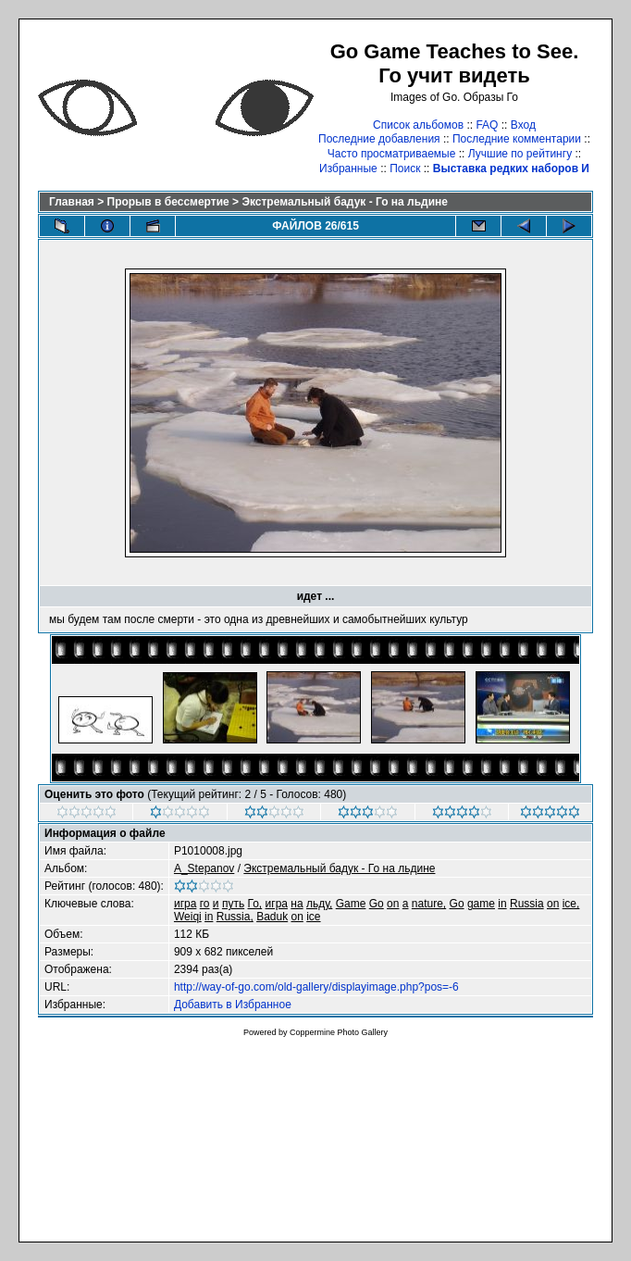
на (297, 903)
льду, (319, 903)
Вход (523, 125)
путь (233, 903)
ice (313, 916)
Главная (71, 201)
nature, (429, 903)
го (205, 903)
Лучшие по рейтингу (520, 153)
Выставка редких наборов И (511, 168)
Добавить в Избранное (232, 1004)
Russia (527, 903)
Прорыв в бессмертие (168, 201)
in (502, 903)
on (393, 903)
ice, (571, 903)
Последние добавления (379, 138)
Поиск (405, 168)
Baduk (272, 916)
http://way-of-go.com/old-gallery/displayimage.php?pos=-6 (316, 986)
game (481, 903)
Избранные (348, 168)
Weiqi (188, 916)
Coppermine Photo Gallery (339, 1032)
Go (376, 903)
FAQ (487, 125)
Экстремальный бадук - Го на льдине (344, 201)
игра (185, 903)
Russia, (235, 916)
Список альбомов (418, 125)
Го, (255, 903)
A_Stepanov (204, 868)
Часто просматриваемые (392, 153)
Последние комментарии (516, 138)
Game (351, 903)
